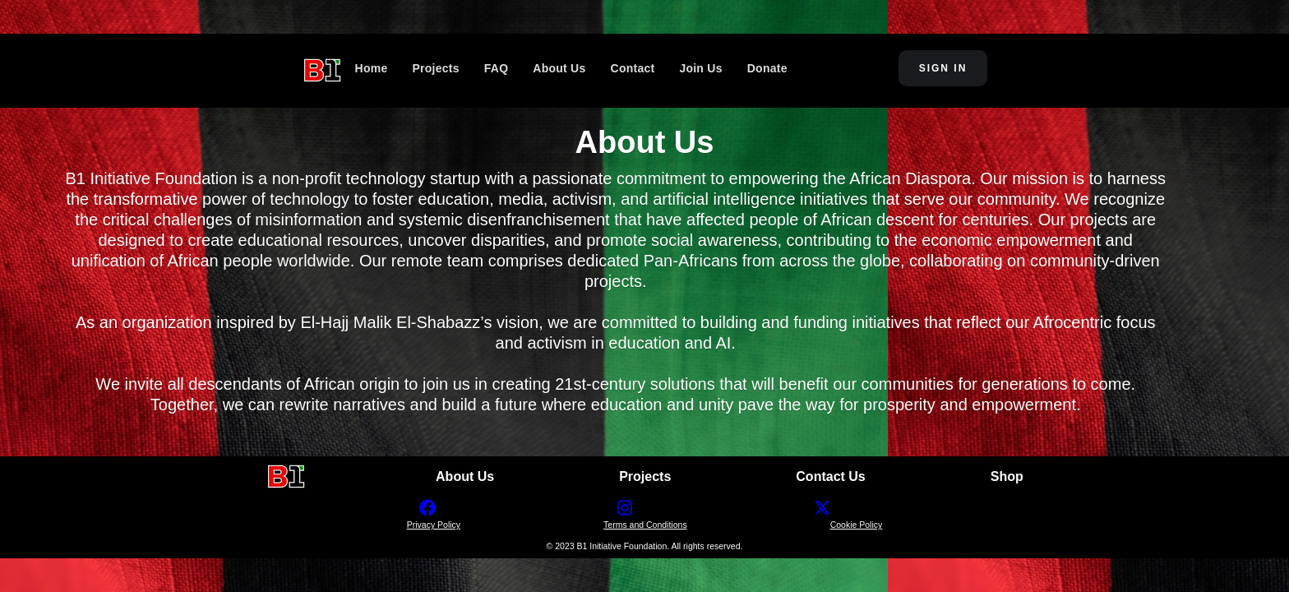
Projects (645, 476)
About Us (465, 476)
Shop (1007, 476)
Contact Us (830, 476)
